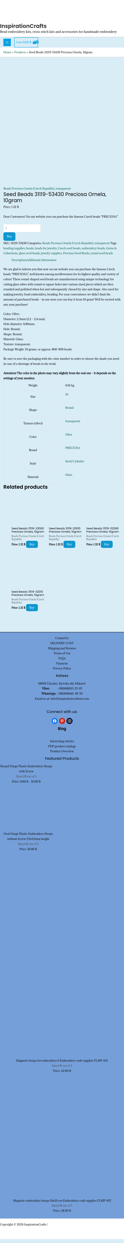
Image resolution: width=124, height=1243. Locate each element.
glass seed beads (29, 257)
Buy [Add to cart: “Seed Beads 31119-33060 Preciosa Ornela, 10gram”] (32, 548)
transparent (63, 192)
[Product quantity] (22, 232)
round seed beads (102, 257)
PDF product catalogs (62, 750)
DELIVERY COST (62, 647)
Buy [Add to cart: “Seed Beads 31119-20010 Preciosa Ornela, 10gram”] (69, 548)
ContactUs (62, 642)
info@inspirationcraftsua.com (70, 702)
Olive (68, 438)
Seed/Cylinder (74, 465)
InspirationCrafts (25, 30)
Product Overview (62, 755)
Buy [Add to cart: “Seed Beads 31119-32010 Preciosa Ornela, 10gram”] (32, 611)
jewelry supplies (51, 257)
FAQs (61, 662)
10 (66, 398)
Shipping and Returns (62, 652)
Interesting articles (62, 745)
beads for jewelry (46, 252)
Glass (68, 479)
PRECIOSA (72, 452)
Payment (62, 667)
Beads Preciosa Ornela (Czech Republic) (28, 192)
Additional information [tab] (42, 264)
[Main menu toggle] (7, 46)
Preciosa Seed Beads (76, 257)
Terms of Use (61, 657)
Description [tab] (19, 264)
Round (69, 412)
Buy (9, 240)
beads (30, 252)
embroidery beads (93, 252)
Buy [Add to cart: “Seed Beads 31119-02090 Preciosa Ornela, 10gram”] (106, 548)
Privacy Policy (62, 672)
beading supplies (14, 252)
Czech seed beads (69, 252)
